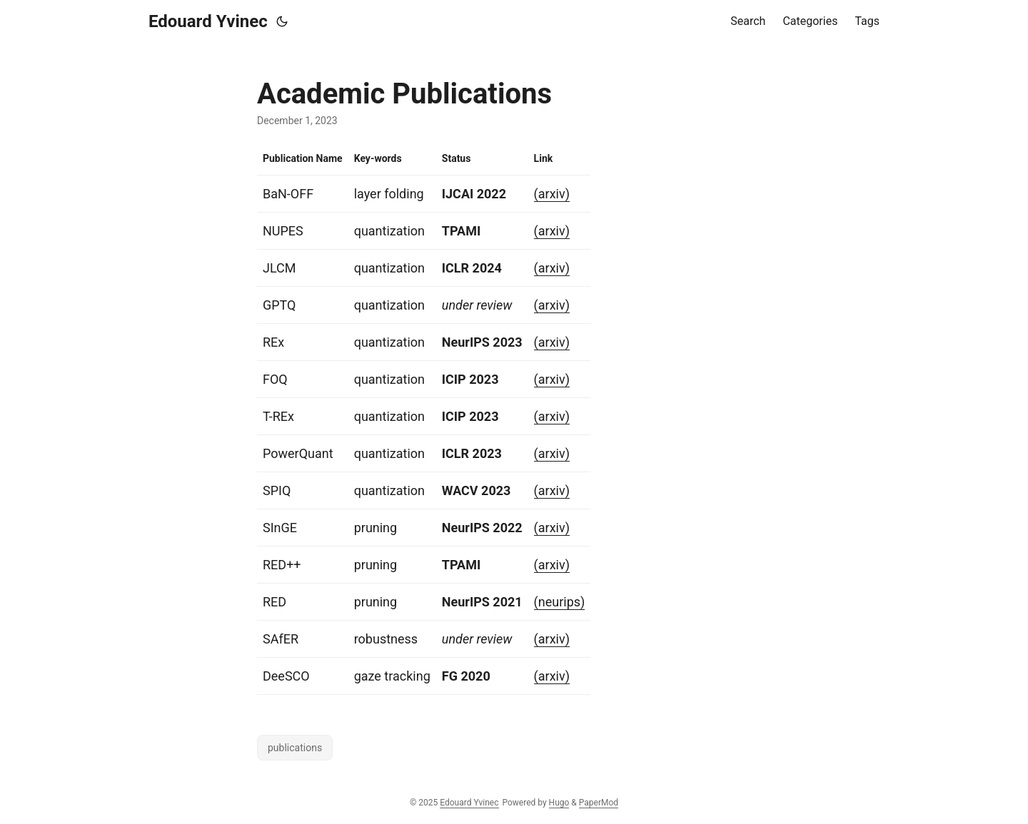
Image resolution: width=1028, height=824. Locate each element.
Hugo (559, 803)
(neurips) (559, 601)
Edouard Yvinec (208, 21)
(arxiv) (552, 193)
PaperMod (598, 803)
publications (295, 747)
